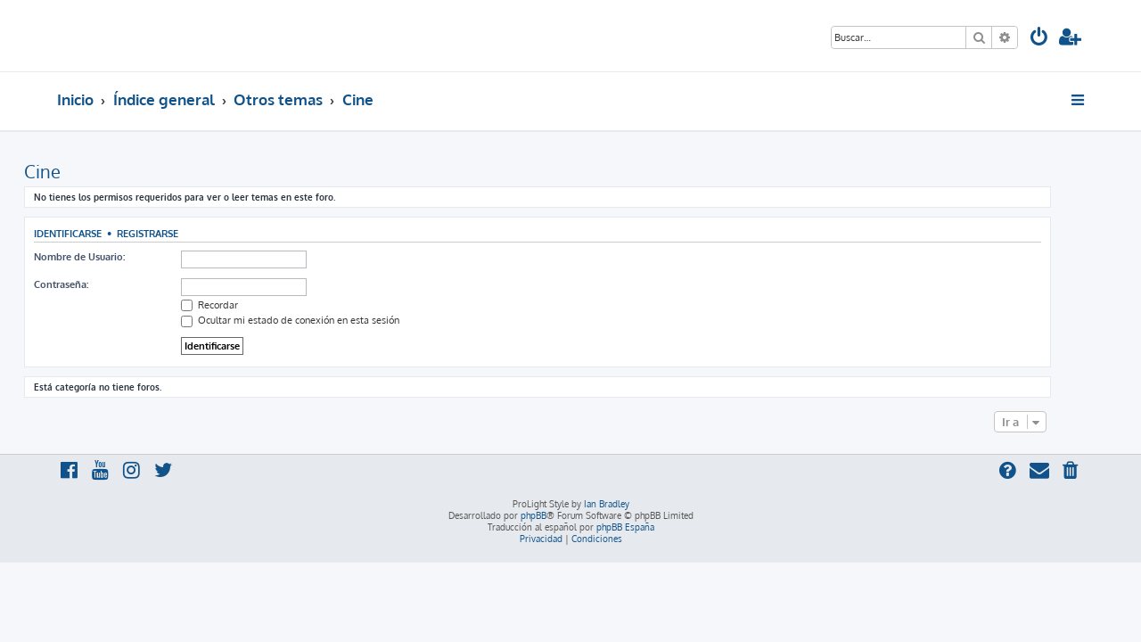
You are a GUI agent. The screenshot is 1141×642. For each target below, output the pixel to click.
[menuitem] (1039, 39)
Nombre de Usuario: (112, 257)
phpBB (533, 515)
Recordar (242, 305)
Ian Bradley (606, 503)
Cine (75, 171)
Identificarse (101, 233)
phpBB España (625, 527)
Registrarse (180, 233)
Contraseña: (94, 284)
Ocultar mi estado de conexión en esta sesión (323, 320)
